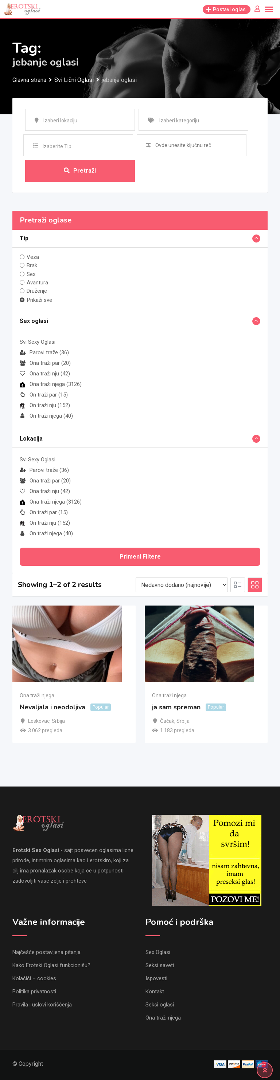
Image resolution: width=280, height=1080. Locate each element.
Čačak (167, 721)
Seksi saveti (159, 965)
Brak (32, 265)
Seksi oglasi (159, 1004)
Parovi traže (44, 353)
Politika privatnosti (34, 991)
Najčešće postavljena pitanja (46, 952)
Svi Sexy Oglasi (37, 342)
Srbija (58, 721)
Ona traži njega (51, 384)
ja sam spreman (176, 707)
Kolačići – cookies (34, 978)
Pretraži (80, 170)
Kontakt (154, 991)
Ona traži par (45, 363)
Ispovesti (156, 978)
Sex (31, 274)
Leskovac (39, 721)
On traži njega (46, 416)
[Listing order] (182, 585)
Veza (33, 257)
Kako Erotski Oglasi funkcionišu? (51, 965)
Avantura (37, 282)
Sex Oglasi (157, 952)
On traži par (44, 395)
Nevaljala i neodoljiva (52, 707)
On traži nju (45, 405)
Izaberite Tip (57, 146)
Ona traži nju (45, 374)
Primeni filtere (140, 556)
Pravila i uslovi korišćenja (42, 1004)
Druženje (37, 291)
